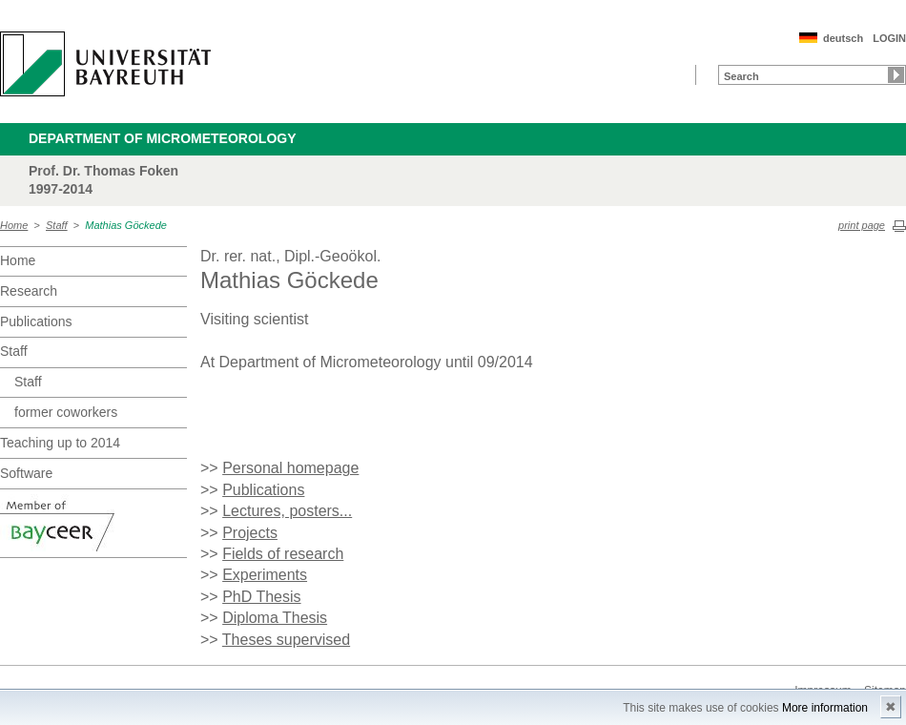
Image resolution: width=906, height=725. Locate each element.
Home (14, 225)
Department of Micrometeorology (163, 138)
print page (861, 225)
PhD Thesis (261, 597)
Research (28, 291)
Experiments (264, 575)
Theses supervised (286, 640)
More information (825, 708)
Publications (36, 321)
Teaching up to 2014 (60, 442)
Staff (57, 225)
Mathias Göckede (126, 225)
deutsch (843, 38)
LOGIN (889, 38)
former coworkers (65, 412)
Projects (250, 533)
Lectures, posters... (287, 511)
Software (26, 473)
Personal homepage (290, 468)
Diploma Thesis (274, 618)
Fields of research (282, 554)
